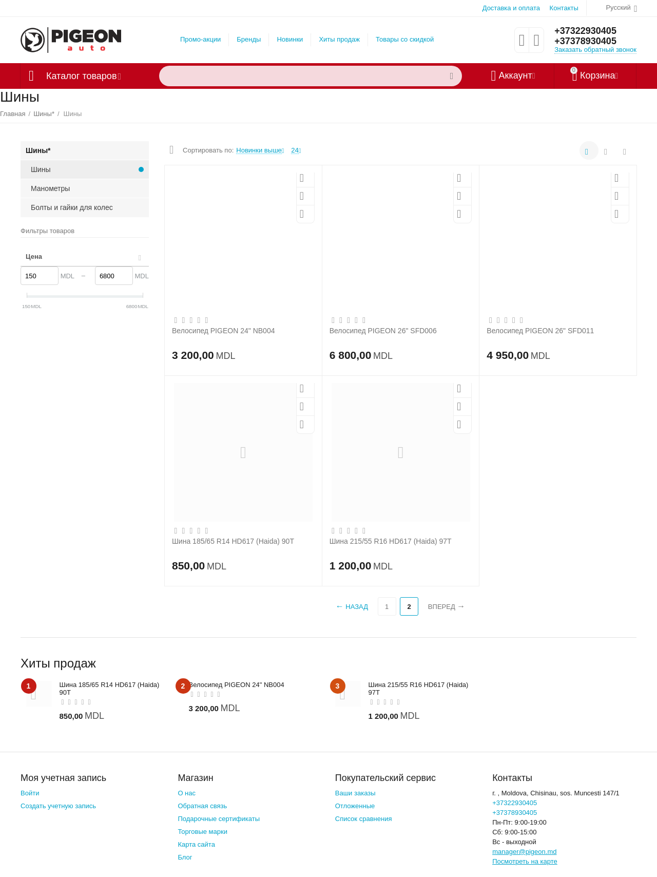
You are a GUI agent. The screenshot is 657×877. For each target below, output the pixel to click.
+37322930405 (585, 31)
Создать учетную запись (58, 806)
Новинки (290, 39)
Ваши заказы (355, 793)
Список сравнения (363, 819)
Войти (30, 793)
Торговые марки (202, 831)
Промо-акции (200, 39)
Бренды (249, 39)
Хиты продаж (339, 39)
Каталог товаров (81, 76)
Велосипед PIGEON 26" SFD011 (540, 331)
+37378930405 (585, 41)
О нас (187, 793)
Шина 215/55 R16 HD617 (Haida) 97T (391, 541)
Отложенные (355, 806)
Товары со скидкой (405, 39)
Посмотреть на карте (524, 861)
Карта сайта (196, 844)
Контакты (564, 8)
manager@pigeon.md (524, 851)
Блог (185, 857)
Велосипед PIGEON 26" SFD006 (383, 331)
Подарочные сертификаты (219, 819)
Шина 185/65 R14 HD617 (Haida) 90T (233, 541)
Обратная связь (202, 806)
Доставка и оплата (511, 8)
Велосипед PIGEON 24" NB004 (223, 331)
